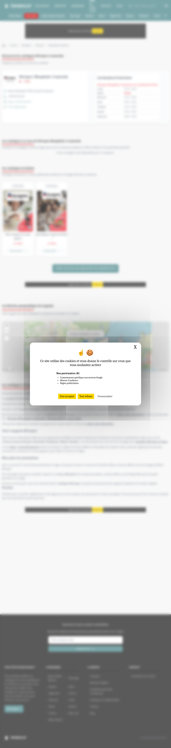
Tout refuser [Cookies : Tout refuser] (86, 396)
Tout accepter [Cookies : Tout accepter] (67, 396)
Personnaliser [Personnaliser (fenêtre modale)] (105, 396)
